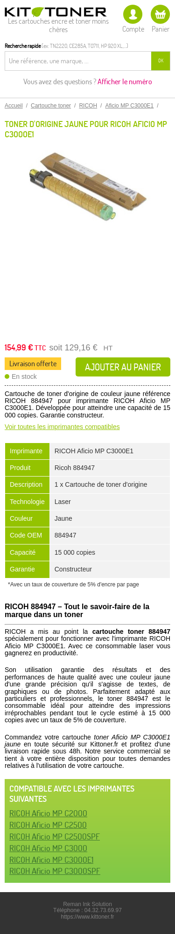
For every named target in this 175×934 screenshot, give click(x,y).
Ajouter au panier (123, 367)
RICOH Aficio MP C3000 (48, 848)
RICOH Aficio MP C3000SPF (54, 871)
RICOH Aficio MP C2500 (48, 825)
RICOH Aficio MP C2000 (48, 813)
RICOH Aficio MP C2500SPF (54, 836)
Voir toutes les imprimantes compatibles (62, 426)
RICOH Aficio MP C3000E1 (51, 859)
